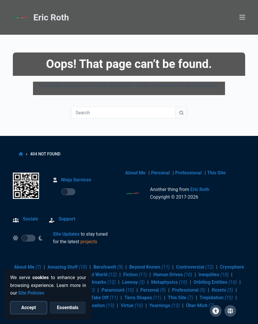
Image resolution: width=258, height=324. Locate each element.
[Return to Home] (20, 18)
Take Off (104, 297)
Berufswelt (108, 267)
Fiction (135, 274)
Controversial (194, 267)
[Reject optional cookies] (68, 308)
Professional (188, 173)
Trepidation (216, 297)
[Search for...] (123, 112)
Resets (222, 290)
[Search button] (181, 112)
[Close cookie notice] (95, 267)
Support (67, 219)
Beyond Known (149, 267)
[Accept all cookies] (29, 308)
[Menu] (242, 17)
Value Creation (94, 305)
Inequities (213, 274)
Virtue (132, 305)
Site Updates (66, 234)
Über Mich (200, 305)
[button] (230, 311)
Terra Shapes (142, 297)
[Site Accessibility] (216, 311)
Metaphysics (169, 282)
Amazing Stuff (67, 267)
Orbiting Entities (215, 282)
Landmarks (99, 282)
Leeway (133, 282)
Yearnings (164, 305)
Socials (30, 219)
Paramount (117, 290)
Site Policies (31, 293)
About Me (135, 173)
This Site (216, 173)
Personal (160, 173)
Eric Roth (51, 18)
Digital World (99, 274)
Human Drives (172, 274)
